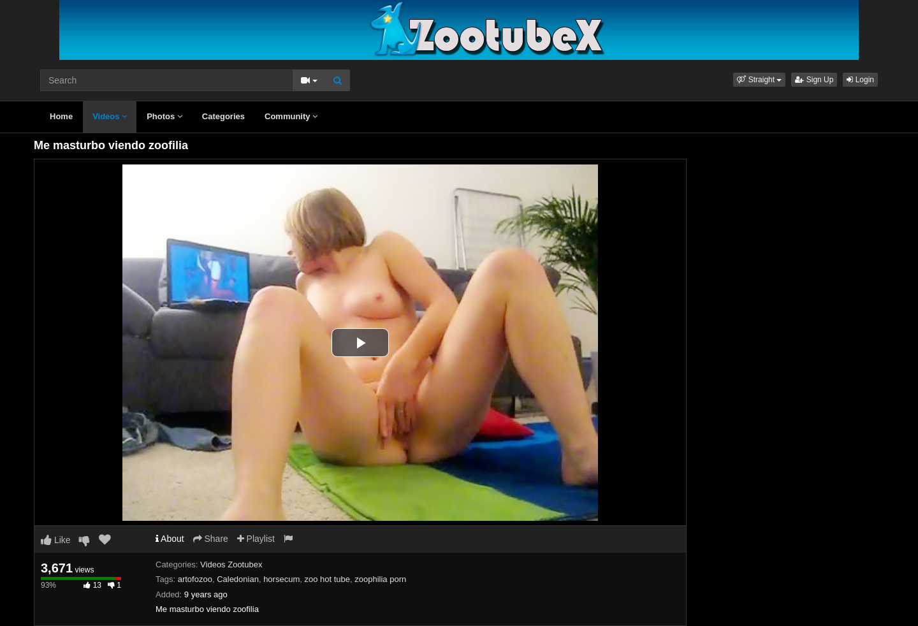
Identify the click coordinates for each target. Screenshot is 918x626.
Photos (164, 116)
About (170, 539)
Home (61, 116)
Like (56, 540)
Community (291, 116)
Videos (109, 116)
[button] (759, 80)
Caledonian (238, 579)
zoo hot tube (327, 579)
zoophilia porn (380, 579)
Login (860, 79)
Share (210, 539)
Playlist (256, 539)
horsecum (281, 579)
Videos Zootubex (231, 564)
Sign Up (814, 79)
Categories (223, 116)
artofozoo (195, 579)
